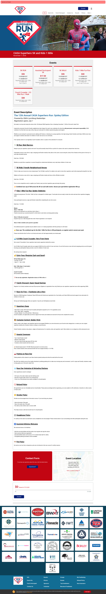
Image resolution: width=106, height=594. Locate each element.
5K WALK (62, 70)
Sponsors (46, 583)
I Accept (87, 591)
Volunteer (46, 586)
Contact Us (70, 13)
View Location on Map (73, 470)
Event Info (50, 13)
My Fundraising (81, 577)
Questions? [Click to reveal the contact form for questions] (32, 467)
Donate (83, 8)
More (89, 13)
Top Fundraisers (64, 583)
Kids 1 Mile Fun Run (82, 70)
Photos (83, 13)
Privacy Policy (29, 592)
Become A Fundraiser (66, 586)
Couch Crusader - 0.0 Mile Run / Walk (23, 93)
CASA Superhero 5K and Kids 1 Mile (33, 53)
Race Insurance (81, 583)
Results (77, 13)
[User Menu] (91, 8)
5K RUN (23, 70)
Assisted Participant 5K (43, 71)
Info (45, 13)
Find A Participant (60, 13)
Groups (62, 577)
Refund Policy (81, 580)
